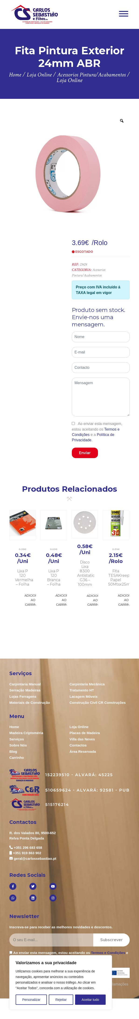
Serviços (16, 739)
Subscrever (111, 940)
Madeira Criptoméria (26, 733)
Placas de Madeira (85, 733)
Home (14, 727)
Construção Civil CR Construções (98, 703)
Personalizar (31, 1000)
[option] (69, 173)
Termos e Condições (108, 953)
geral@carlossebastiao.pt (35, 858)
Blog (13, 751)
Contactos (78, 745)
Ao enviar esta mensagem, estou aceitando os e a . (97, 432)
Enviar (85, 453)
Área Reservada (83, 751)
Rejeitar (60, 1000)
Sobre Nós (18, 745)
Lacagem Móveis (83, 696)
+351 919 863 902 (27, 853)
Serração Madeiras (24, 690)
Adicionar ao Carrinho (33, 600)
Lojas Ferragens (22, 696)
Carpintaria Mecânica (87, 684)
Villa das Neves (82, 739)
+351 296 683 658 (28, 848)
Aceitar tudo (90, 1000)
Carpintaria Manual (25, 684)
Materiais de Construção (29, 703)
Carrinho (16, 758)
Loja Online (79, 727)
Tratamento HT (82, 690)
